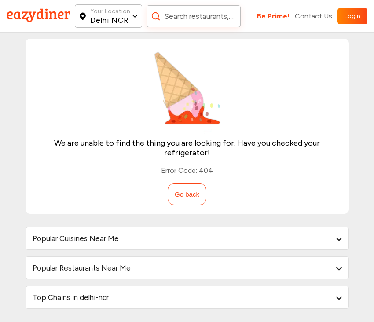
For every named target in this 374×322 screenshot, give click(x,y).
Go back (187, 194)
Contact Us (313, 16)
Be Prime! (273, 16)
